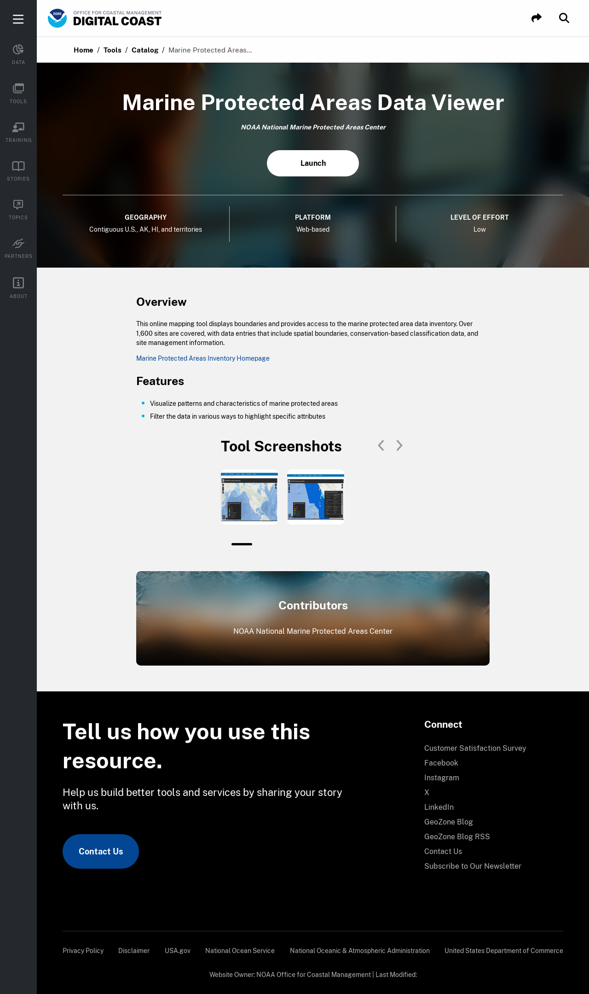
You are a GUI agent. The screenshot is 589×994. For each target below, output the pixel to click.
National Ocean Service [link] (240, 950)
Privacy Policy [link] (83, 950)
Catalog (145, 50)
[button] (536, 18)
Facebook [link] (441, 763)
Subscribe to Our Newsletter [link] (472, 866)
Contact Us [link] (101, 851)
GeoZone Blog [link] (448, 822)
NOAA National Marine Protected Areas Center (313, 631)
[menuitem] (488, 748)
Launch (313, 163)
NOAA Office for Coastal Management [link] (313, 974)
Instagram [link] (441, 777)
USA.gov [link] (178, 950)
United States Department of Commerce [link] (504, 950)
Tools (112, 50)
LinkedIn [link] (439, 807)
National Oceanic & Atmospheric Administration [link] (360, 950)
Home (83, 50)
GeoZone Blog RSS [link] (457, 836)
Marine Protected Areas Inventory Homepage (203, 358)
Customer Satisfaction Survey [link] (475, 748)
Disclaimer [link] (134, 950)
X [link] (426, 792)
